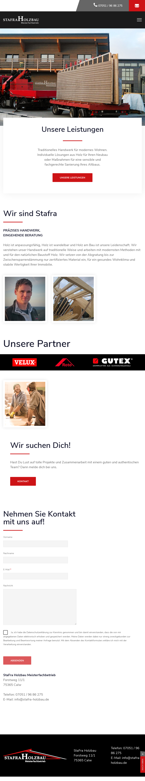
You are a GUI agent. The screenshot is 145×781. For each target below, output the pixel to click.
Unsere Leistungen (72, 177)
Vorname (7, 537)
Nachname (8, 553)
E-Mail (6, 569)
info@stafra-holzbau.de (31, 699)
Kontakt (23, 481)
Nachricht (8, 585)
